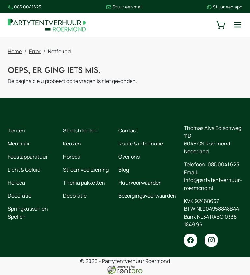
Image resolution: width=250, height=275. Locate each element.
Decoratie (19, 195)
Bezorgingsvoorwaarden (147, 195)
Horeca (16, 182)
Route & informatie (140, 143)
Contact (128, 130)
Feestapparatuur (28, 156)
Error (35, 51)
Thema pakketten (84, 182)
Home (15, 51)
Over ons (129, 156)
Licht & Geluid (24, 169)
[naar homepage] (47, 25)
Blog (123, 169)
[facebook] (190, 240)
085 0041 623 (223, 164)
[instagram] (211, 240)
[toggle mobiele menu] (237, 25)
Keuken (72, 143)
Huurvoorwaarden (140, 182)
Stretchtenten (80, 130)
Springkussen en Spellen (28, 212)
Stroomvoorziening (86, 169)
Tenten (16, 130)
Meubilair (19, 143)
